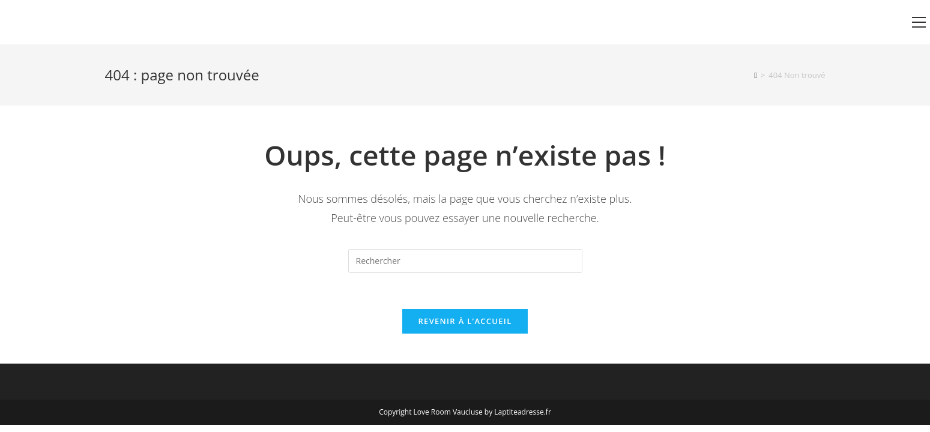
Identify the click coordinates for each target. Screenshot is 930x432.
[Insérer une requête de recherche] (465, 261)
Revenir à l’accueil (465, 321)
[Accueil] (755, 75)
